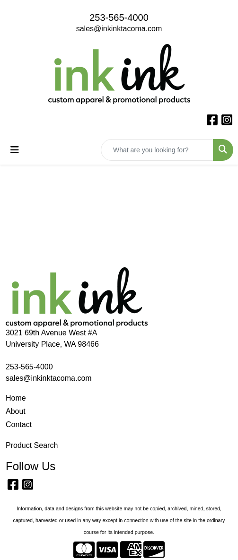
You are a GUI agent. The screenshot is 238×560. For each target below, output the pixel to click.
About (16, 411)
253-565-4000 (119, 17)
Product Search (32, 445)
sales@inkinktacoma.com (119, 29)
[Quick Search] (157, 150)
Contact (19, 424)
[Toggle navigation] (15, 150)
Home (16, 398)
